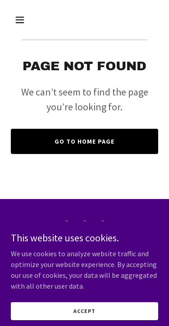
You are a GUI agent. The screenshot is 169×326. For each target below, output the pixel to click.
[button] (22, 20)
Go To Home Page (84, 141)
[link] (67, 226)
